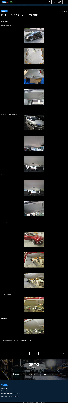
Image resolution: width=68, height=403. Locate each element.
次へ (4, 353)
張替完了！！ (22, 325)
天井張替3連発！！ (5, 21)
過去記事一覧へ (34, 353)
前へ (64, 353)
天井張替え (4, 11)
